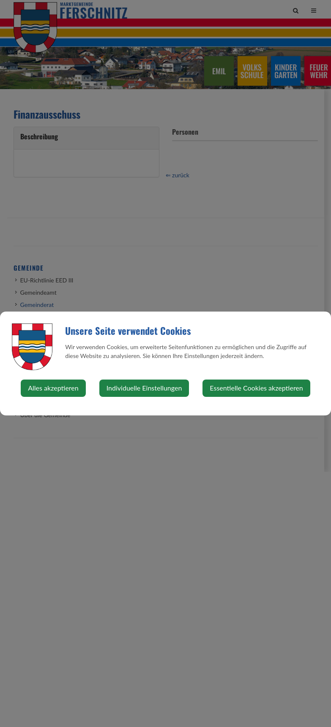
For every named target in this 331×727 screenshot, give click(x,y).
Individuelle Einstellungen (144, 388)
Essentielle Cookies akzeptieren (256, 388)
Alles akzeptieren (53, 388)
